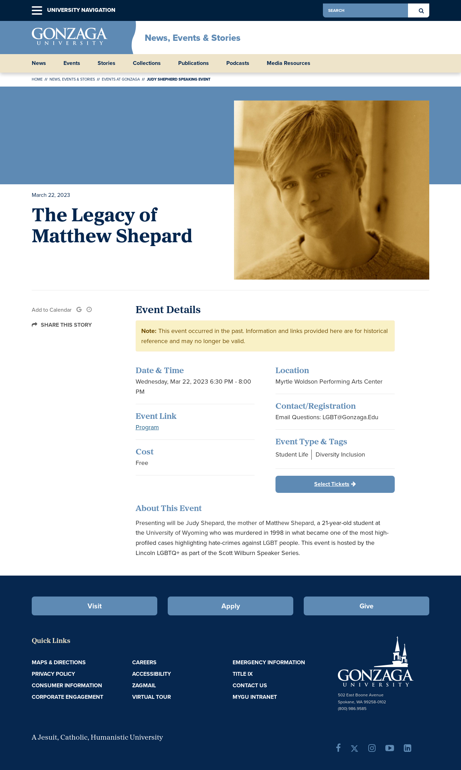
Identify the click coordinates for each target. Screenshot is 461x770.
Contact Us (250, 685)
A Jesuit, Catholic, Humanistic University (97, 737)
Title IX (243, 674)
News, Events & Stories (193, 37)
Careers (144, 662)
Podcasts (237, 63)
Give (366, 606)
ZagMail (144, 685)
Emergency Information (269, 662)
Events (71, 63)
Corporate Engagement (67, 697)
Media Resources (288, 63)
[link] (79, 310)
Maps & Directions (59, 662)
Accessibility (151, 674)
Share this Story (66, 325)
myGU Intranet (255, 697)
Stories (106, 63)
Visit (95, 606)
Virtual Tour (151, 697)
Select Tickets (331, 484)
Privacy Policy (53, 674)
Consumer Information (67, 685)
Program (147, 427)
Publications (193, 63)
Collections (147, 63)
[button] (37, 10)
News (39, 63)
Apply (230, 606)
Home (37, 79)
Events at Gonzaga (121, 79)
